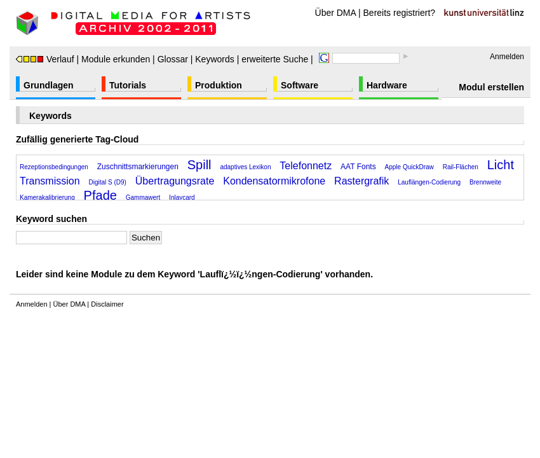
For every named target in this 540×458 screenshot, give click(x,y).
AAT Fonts (358, 166)
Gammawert (143, 197)
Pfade (100, 195)
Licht (500, 165)
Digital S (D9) (107, 182)
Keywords (214, 59)
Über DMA (335, 13)
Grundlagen (49, 85)
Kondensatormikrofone (274, 181)
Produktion (218, 85)
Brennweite (485, 182)
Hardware (387, 85)
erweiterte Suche (274, 59)
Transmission (50, 181)
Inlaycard (182, 197)
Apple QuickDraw (409, 166)
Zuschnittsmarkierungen (138, 166)
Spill (199, 165)
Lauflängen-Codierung (429, 182)
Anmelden (507, 56)
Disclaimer (107, 304)
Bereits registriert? (399, 13)
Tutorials (127, 85)
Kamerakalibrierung (47, 197)
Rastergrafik (361, 181)
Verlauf (45, 59)
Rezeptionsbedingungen (54, 166)
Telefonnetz (306, 165)
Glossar (173, 59)
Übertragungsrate (175, 181)
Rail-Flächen (460, 166)
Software (299, 85)
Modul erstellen (491, 87)
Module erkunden (115, 59)
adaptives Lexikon (245, 166)
